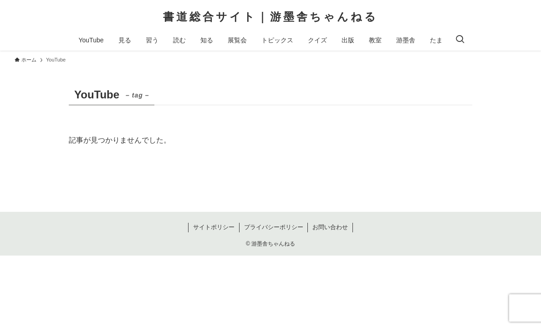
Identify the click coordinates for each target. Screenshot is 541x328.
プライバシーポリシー (273, 227)
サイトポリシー (214, 227)
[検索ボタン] (460, 40)
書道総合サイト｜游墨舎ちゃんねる (270, 16)
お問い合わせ (330, 227)
